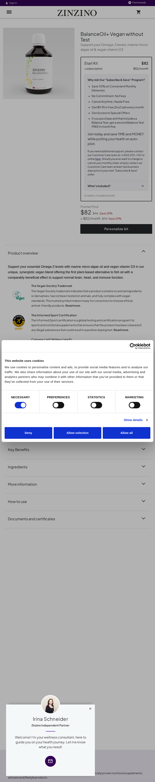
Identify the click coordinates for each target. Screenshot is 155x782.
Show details (133, 420)
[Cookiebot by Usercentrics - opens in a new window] (132, 346)
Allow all (126, 432)
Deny (28, 432)
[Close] (90, 707)
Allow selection (77, 432)
